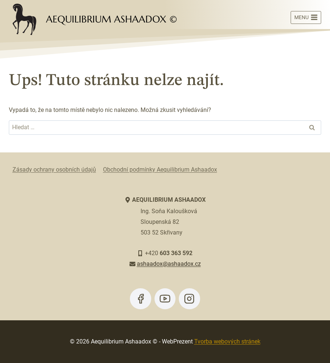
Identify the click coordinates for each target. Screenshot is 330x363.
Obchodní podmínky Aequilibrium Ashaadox (160, 169)
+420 (168, 253)
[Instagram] (189, 299)
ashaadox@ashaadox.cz (169, 263)
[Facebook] (140, 299)
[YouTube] (165, 299)
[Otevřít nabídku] (306, 17)
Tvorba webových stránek (227, 341)
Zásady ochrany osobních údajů (54, 169)
